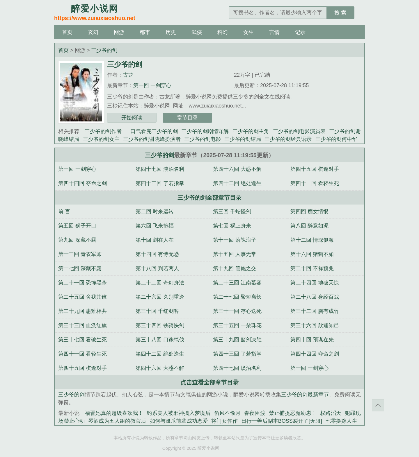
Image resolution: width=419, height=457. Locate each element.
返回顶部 (378, 405)
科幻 (222, 32)
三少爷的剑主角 (250, 131)
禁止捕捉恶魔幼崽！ (293, 413)
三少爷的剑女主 (101, 139)
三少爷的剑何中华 (336, 139)
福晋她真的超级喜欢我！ (114, 413)
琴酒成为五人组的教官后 (117, 421)
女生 (248, 32)
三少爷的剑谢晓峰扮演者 (152, 139)
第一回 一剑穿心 (152, 85)
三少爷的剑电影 (202, 139)
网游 (119, 32)
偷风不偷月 (227, 413)
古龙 (128, 75)
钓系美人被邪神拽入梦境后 (178, 413)
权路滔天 (330, 413)
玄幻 (93, 32)
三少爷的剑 (104, 50)
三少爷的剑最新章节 (305, 394)
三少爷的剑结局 (242, 139)
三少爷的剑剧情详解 (205, 131)
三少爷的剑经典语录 (288, 139)
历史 (171, 32)
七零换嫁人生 (341, 421)
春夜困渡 (254, 413)
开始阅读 (131, 118)
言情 (274, 32)
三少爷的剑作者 (103, 131)
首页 (67, 32)
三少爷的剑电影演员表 (299, 131)
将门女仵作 (224, 421)
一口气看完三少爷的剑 (151, 131)
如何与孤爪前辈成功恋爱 (179, 421)
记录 (300, 32)
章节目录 (187, 118)
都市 (145, 32)
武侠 (196, 32)
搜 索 (340, 13)
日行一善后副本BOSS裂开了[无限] (281, 421)
